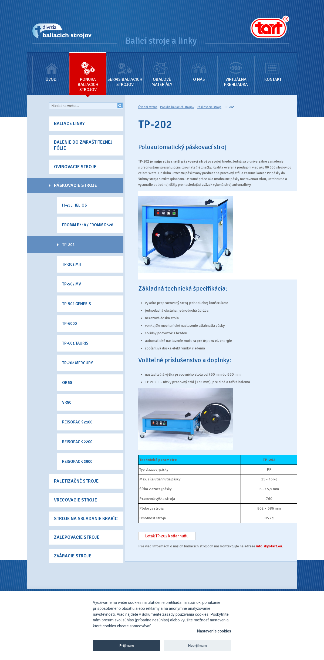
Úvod (50, 67)
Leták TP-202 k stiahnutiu (166, 536)
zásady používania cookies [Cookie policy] (185, 614)
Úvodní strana (147, 107)
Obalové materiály (161, 70)
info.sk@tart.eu (269, 546)
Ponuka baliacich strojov (87, 72)
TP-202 (229, 107)
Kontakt (272, 67)
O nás (198, 67)
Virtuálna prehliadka (235, 70)
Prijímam (126, 646)
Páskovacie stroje (209, 107)
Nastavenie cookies (214, 631)
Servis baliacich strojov (124, 70)
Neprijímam (197, 646)
